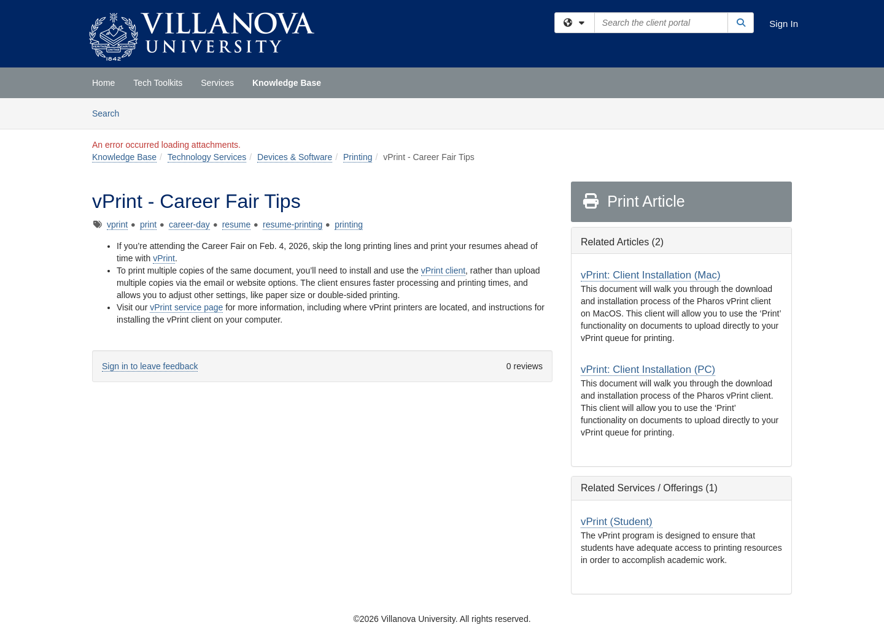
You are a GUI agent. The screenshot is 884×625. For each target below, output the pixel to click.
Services (217, 83)
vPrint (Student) (617, 521)
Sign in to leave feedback (150, 366)
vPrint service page (186, 307)
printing (349, 224)
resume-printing (292, 224)
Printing (357, 157)
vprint (117, 224)
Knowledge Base (286, 83)
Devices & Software (294, 157)
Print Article (633, 201)
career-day (189, 224)
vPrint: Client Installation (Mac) (651, 275)
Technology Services (207, 157)
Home (103, 83)
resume (236, 224)
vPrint (164, 258)
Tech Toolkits (157, 83)
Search (110, 112)
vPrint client (443, 270)
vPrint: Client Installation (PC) (648, 369)
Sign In (783, 23)
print (148, 224)
